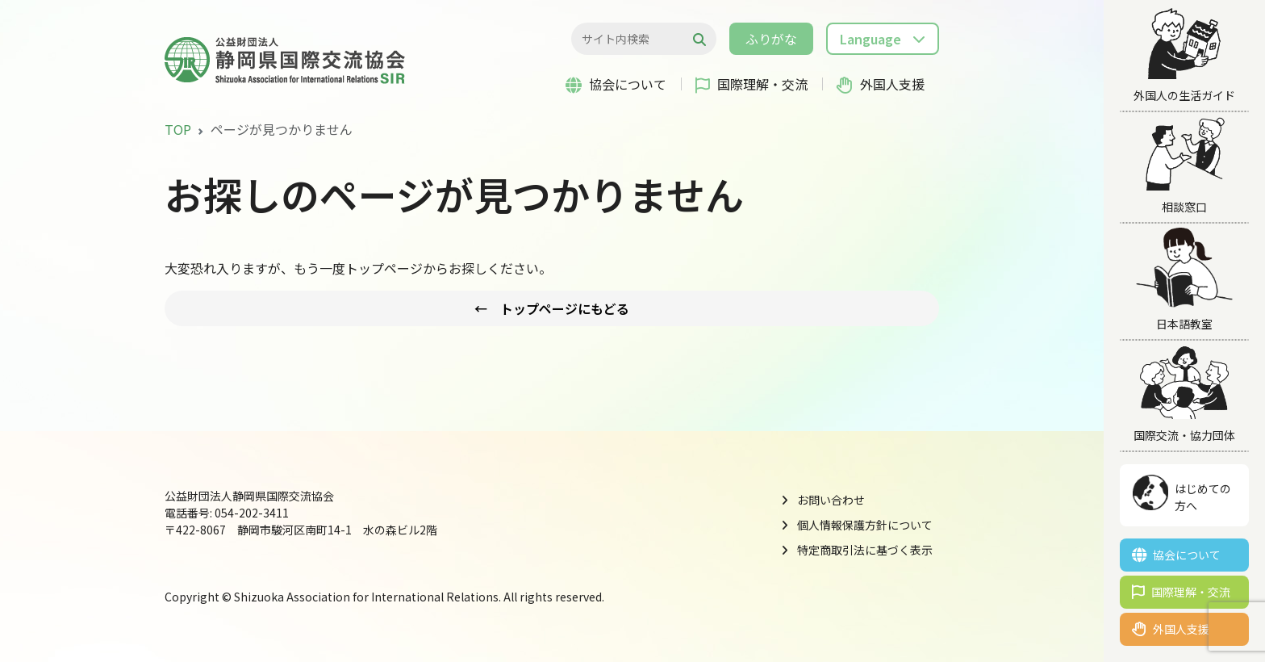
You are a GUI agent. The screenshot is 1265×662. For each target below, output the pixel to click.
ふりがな (771, 38)
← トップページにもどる (551, 308)
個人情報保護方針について (865, 525)
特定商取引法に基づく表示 (865, 550)
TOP (178, 129)
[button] (882, 39)
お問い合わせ (831, 500)
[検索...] (635, 38)
